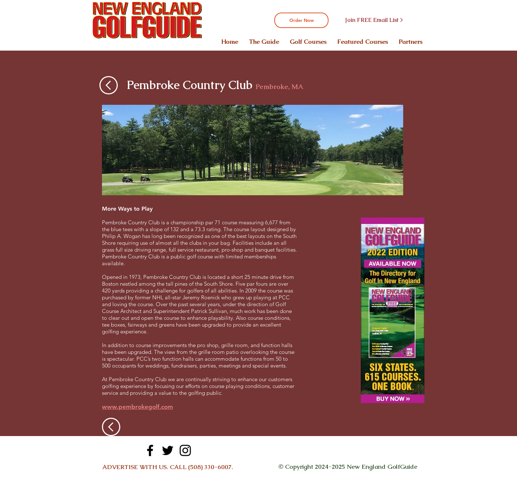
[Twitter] (167, 450)
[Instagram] (185, 450)
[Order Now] (301, 20)
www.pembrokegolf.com (137, 406)
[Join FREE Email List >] (373, 20)
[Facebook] (150, 450)
